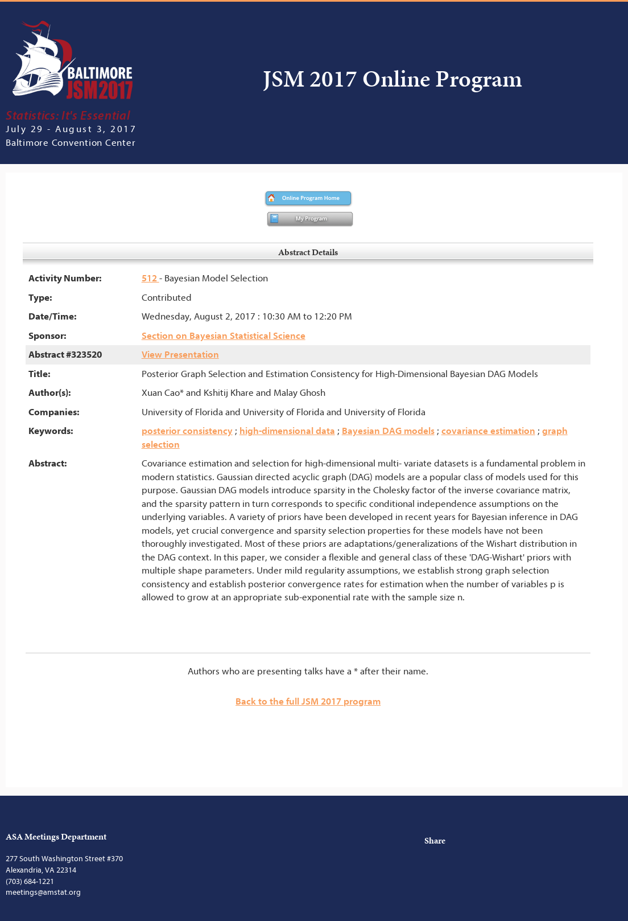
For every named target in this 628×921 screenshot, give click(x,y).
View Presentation (180, 354)
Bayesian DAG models (388, 430)
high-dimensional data (287, 430)
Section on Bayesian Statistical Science (223, 335)
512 (150, 278)
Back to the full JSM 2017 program (308, 701)
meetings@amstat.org (43, 892)
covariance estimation (488, 430)
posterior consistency (187, 430)
